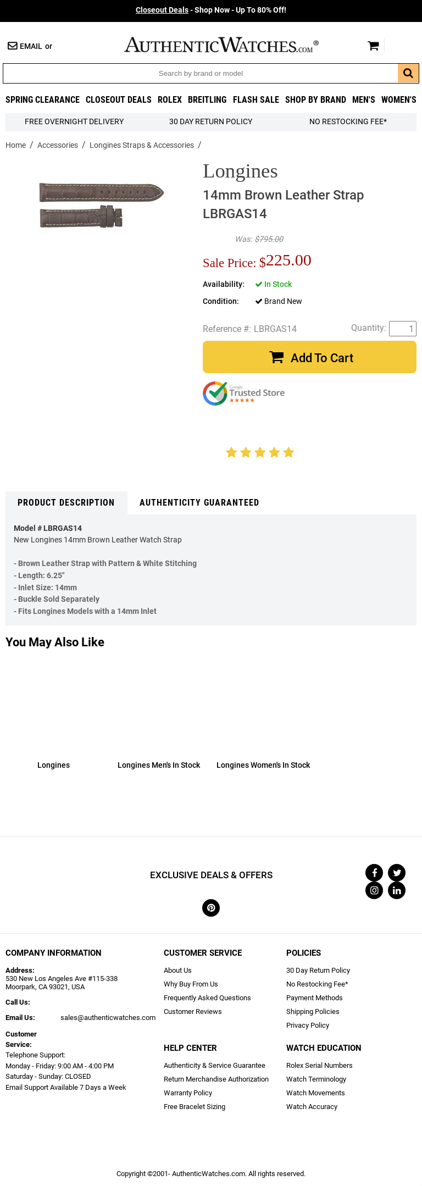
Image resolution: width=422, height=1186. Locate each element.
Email (31, 46)
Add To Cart (322, 358)
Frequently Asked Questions (207, 998)
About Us (178, 970)
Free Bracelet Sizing (194, 1106)
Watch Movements (315, 1093)
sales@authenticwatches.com (108, 1017)
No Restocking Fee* (348, 121)
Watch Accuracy (311, 1106)
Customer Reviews (193, 1011)
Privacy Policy (307, 1025)
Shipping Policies (313, 1011)
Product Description (66, 502)
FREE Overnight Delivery (74, 121)
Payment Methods (314, 998)
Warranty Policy (188, 1093)
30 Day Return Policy (318, 970)
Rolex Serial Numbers (319, 1065)
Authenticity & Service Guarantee (214, 1065)
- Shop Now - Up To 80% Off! (211, 10)
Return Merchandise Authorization (216, 1079)
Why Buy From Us (191, 984)
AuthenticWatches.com (233, 44)
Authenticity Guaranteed (199, 502)
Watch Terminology (316, 1079)
